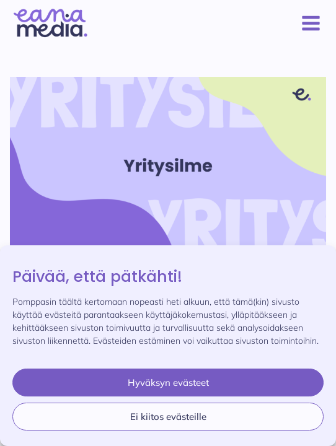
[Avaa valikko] (308, 23)
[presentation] (168, 166)
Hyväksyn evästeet (168, 382)
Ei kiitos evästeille (168, 416)
